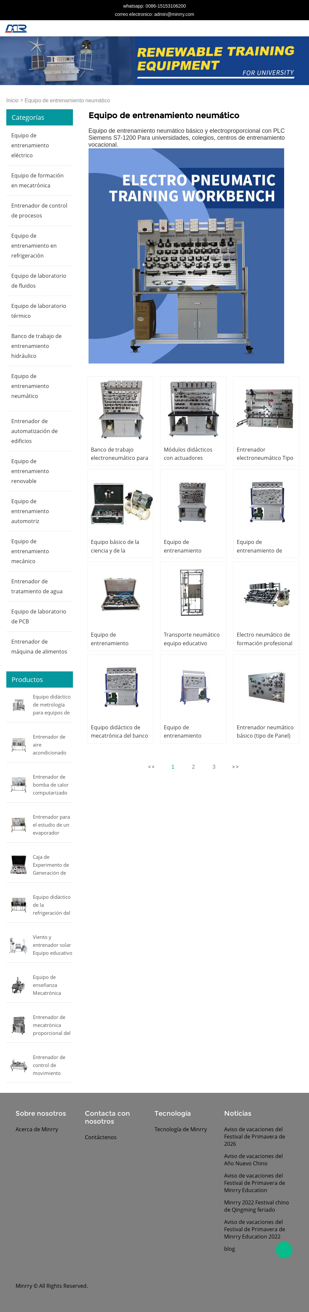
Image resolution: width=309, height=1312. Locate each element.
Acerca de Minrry (37, 1129)
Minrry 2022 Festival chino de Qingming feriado (256, 1206)
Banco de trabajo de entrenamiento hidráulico (36, 346)
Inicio (12, 100)
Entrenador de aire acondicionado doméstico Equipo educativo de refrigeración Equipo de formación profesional (52, 745)
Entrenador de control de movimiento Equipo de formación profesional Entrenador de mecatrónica (49, 1066)
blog (229, 1248)
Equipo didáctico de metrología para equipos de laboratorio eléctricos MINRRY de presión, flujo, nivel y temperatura (52, 705)
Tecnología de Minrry (180, 1129)
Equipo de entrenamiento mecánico (30, 551)
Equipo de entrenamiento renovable (30, 471)
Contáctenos (101, 1137)
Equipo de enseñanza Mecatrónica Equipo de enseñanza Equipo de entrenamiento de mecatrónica (50, 985)
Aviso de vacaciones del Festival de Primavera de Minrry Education (254, 1183)
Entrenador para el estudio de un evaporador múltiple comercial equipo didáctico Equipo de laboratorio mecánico (52, 825)
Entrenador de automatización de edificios (34, 431)
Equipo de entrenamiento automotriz (30, 511)
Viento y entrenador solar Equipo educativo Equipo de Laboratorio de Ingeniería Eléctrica (52, 945)
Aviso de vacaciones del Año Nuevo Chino (253, 1159)
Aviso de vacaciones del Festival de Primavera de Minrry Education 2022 (254, 1229)
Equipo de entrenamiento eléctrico (30, 145)
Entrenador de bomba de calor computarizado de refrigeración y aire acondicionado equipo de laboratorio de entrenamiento (53, 785)
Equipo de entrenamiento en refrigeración (34, 245)
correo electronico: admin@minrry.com (154, 14)
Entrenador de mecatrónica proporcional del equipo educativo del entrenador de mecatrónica (52, 1026)
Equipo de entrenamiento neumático (67, 100)
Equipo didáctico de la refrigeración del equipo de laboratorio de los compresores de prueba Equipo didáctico (52, 905)
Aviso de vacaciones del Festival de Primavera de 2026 (254, 1136)
